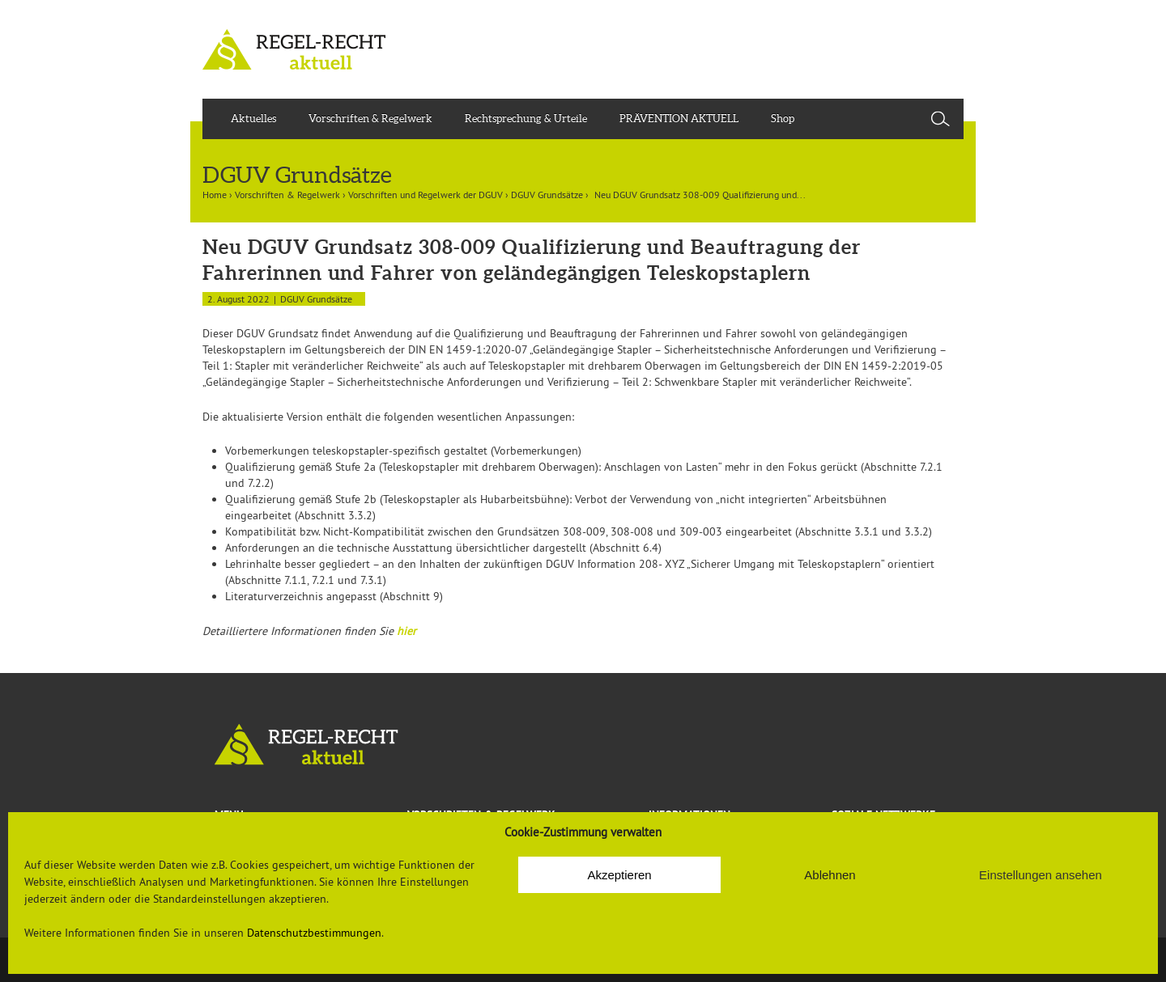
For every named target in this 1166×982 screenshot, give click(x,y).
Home (214, 194)
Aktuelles (253, 118)
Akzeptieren (619, 875)
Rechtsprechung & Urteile (526, 118)
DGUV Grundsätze (547, 194)
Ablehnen (829, 875)
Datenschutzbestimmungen (314, 932)
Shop (782, 118)
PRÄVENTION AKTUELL (678, 118)
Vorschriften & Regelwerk (370, 118)
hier (406, 631)
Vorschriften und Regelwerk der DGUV (425, 194)
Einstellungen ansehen (1040, 875)
